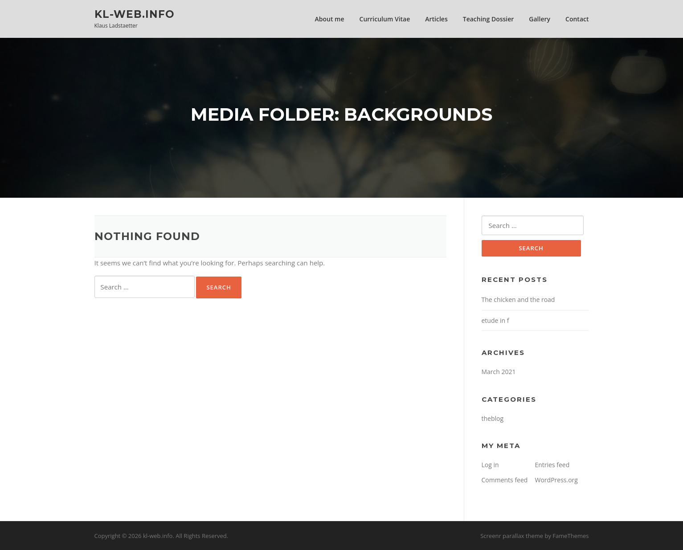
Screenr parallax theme (511, 536)
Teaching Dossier (488, 19)
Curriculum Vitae (385, 19)
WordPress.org (556, 480)
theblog (493, 418)
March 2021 (499, 371)
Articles (436, 19)
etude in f (495, 320)
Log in (490, 464)
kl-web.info (134, 14)
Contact (577, 19)
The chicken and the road (518, 299)
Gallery (539, 19)
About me (329, 19)
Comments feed (505, 480)
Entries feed (552, 464)
